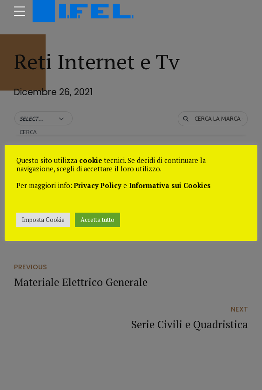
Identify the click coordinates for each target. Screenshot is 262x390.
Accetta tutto (97, 219)
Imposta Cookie (43, 219)
